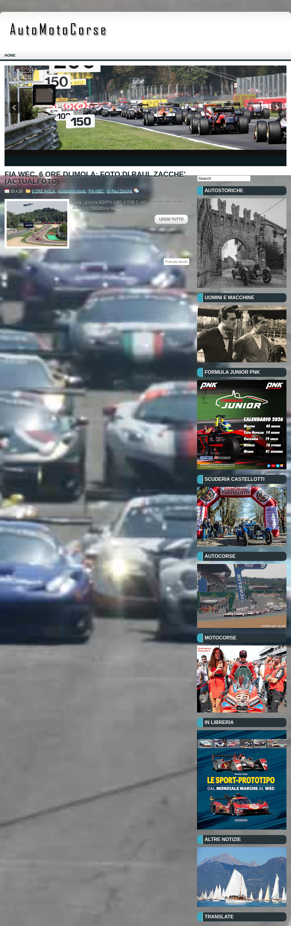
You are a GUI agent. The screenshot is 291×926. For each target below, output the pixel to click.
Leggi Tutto (171, 219)
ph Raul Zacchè (119, 191)
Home (10, 55)
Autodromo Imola (72, 191)
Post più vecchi (176, 261)
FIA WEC (97, 191)
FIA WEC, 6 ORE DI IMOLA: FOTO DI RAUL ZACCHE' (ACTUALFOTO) (95, 178)
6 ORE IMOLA (44, 191)
